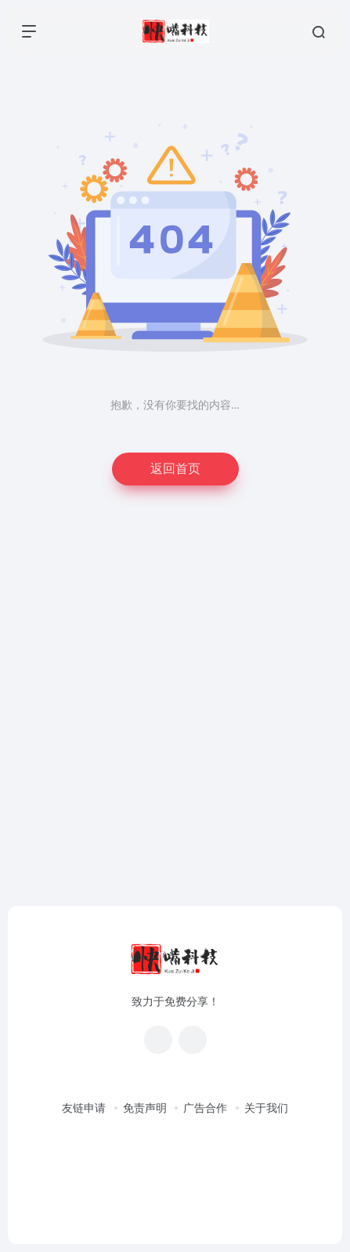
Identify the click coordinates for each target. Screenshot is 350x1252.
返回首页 (175, 468)
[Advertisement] (175, 711)
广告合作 (205, 1108)
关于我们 (266, 1108)
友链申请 (84, 1108)
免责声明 (145, 1108)
